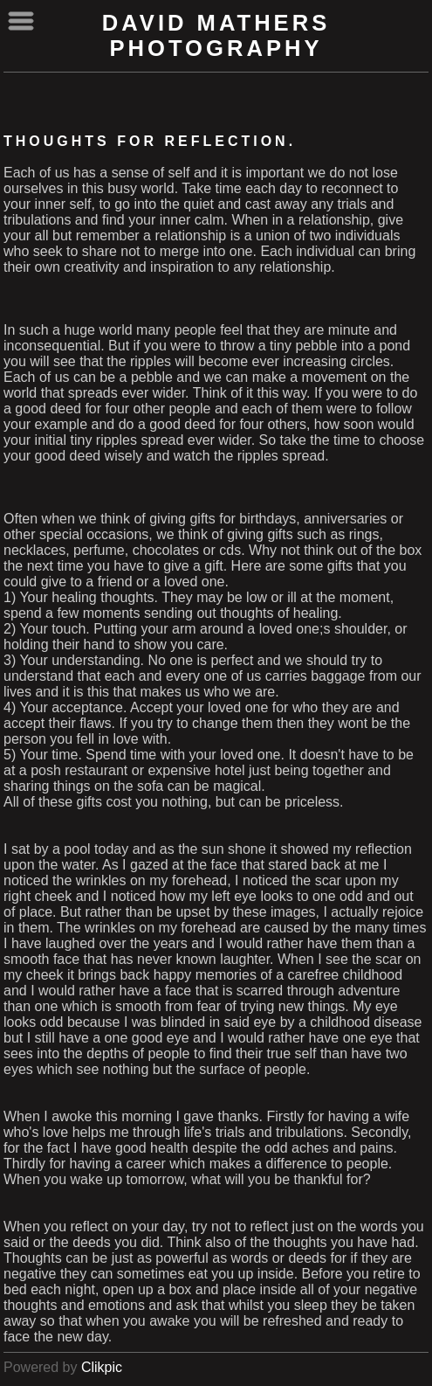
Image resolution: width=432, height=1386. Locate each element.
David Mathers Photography (216, 35)
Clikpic (101, 1367)
